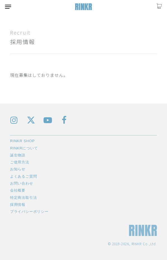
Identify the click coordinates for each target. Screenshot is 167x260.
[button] (8, 6)
